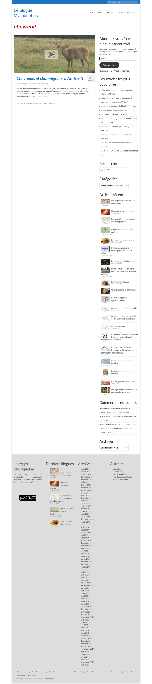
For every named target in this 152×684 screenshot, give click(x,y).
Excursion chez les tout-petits (123, 261)
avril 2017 (85, 575)
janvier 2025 (86, 485)
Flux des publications (121, 474)
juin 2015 (84, 625)
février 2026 (85, 472)
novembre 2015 (87, 612)
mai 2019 (84, 535)
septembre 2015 (87, 617)
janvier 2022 (86, 506)
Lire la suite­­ (43, 96)
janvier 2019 (86, 540)
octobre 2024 (86, 490)
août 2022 (85, 501)
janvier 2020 (86, 532)
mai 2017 (84, 572)
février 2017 (85, 580)
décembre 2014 (87, 641)
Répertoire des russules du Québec (122, 230)
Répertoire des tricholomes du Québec (123, 372)
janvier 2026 (86, 474)
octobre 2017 (86, 567)
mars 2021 (85, 514)
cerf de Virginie (28, 103)
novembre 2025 (87, 480)
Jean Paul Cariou (108, 416)
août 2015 (85, 620)
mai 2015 (84, 628)
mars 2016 (85, 601)
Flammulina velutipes (120, 282)
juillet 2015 (85, 622)
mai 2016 (84, 596)
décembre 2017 (87, 562)
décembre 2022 (87, 498)
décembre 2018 (87, 543)
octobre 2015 (86, 614)
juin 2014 (84, 657)
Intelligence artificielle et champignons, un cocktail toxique (116, 250)
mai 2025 (84, 482)
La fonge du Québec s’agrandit (124, 308)
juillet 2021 (85, 511)
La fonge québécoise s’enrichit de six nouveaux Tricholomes (123, 317)
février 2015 (85, 636)
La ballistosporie (118, 327)
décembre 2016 (87, 585)
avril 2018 (85, 554)
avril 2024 (85, 495)
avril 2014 (85, 659)
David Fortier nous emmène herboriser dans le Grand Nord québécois (118, 271)
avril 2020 (85, 527)
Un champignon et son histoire (123, 290)
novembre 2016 (87, 588)
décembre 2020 (87, 519)
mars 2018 (85, 556)
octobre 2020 (86, 522)
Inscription (117, 469)
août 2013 (85, 665)
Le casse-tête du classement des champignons (123, 220)
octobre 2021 (86, 509)
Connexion (117, 472)
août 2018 (85, 548)
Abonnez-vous (109, 65)
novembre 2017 (87, 564)
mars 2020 (85, 530)
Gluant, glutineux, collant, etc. (123, 381)
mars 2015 (85, 633)
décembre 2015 (87, 609)
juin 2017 (84, 570)
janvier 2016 (86, 607)
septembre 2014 (87, 649)
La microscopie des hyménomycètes (119, 299)
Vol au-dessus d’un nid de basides (122, 362)
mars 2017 (85, 577)
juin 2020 (84, 525)
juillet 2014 (85, 654)
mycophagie (51, 103)
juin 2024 (84, 493)
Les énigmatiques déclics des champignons (123, 202)
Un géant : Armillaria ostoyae (123, 211)
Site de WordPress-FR (122, 480)
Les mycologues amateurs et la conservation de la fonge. (124, 390)
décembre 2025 (87, 477)
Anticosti (20, 103)
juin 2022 (84, 503)
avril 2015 (85, 630)
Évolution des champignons (122, 240)
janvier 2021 (86, 517)
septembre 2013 (87, 662)
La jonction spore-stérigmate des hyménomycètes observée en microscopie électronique (119, 337)
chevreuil (44, 103)
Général (43, 84)
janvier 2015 (86, 638)
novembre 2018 (87, 546)
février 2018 (85, 559)
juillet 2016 (85, 593)
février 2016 (85, 604)
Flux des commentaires (122, 477)
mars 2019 (85, 538)
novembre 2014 (87, 644)
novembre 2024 (87, 487)
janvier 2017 (86, 583)
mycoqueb (24, 84)
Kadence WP (50, 679)
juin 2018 (84, 551)
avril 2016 (85, 599)
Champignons (37, 103)
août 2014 (85, 652)
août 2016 (85, 591)
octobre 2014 (86, 646)
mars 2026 (85, 469)
